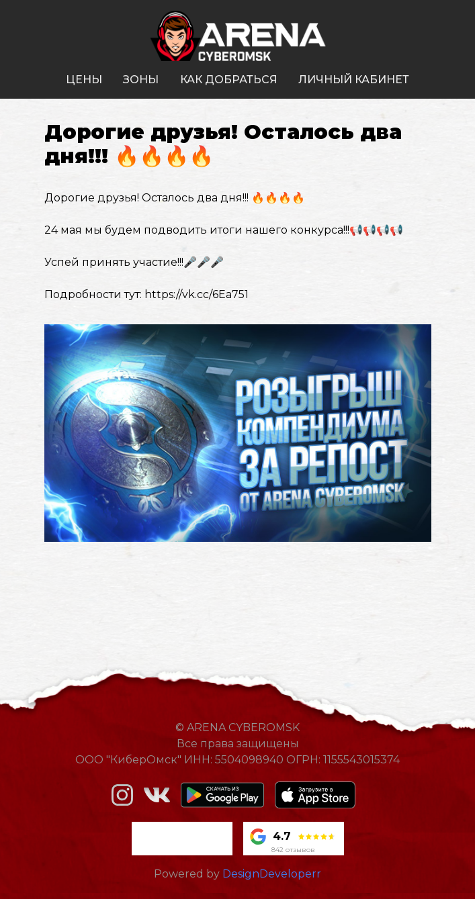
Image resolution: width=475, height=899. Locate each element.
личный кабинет (353, 79)
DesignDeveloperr (271, 873)
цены (84, 79)
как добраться (228, 79)
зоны (141, 79)
